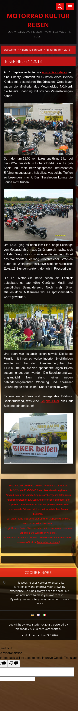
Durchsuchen (60, 6)
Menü (70, 6)
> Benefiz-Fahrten (31, 49)
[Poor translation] (14, 663)
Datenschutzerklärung (48, 542)
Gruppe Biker (50, 401)
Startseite (10, 49)
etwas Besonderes (54, 72)
